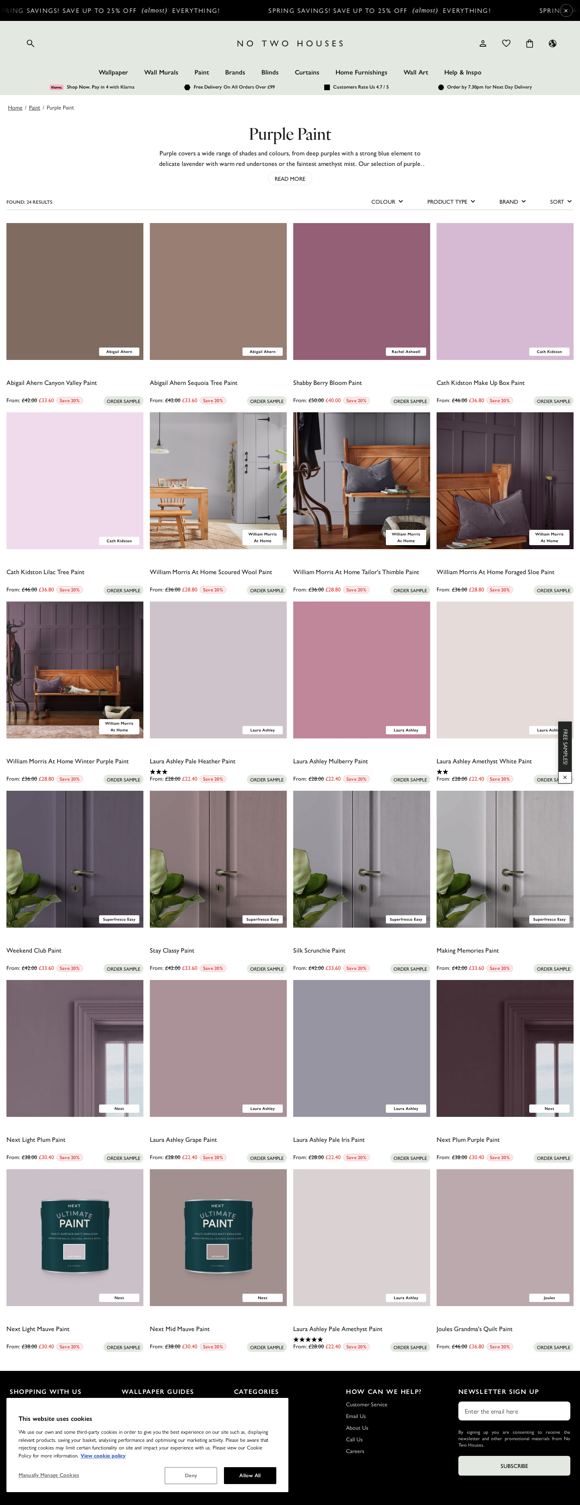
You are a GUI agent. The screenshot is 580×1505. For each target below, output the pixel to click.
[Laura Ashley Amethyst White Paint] (505, 670)
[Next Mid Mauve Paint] (218, 1237)
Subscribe (514, 1466)
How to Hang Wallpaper (150, 1427)
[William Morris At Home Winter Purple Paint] (74, 670)
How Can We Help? (384, 1391)
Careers (355, 1451)
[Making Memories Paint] (505, 859)
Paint (202, 72)
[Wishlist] (506, 43)
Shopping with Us (46, 1391)
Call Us (354, 1439)
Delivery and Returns (34, 1404)
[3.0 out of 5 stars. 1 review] (218, 772)
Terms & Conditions (33, 1439)
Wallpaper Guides (158, 1391)
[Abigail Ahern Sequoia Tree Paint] (218, 291)
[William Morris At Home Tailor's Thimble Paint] (361, 480)
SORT (562, 201)
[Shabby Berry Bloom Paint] (361, 291)
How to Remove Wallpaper (153, 1439)
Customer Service (366, 1404)
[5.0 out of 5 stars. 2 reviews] (361, 1339)
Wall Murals (161, 72)
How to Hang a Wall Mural (153, 1451)
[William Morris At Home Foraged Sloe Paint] (505, 480)
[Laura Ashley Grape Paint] (218, 1048)
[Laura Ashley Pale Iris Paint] (361, 1048)
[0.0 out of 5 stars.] (74, 393)
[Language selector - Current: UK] (552, 43)
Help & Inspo (462, 72)
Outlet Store (25, 1451)
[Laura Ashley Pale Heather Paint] (218, 670)
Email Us (356, 1416)
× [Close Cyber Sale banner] (566, 10)
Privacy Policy (25, 1427)
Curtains (307, 72)
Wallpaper (113, 72)
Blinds (270, 72)
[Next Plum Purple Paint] (505, 1048)
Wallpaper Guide (141, 1416)
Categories (256, 1391)
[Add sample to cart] (123, 401)
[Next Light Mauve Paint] (74, 1237)
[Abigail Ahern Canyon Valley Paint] (74, 291)
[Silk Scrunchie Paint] (361, 859)
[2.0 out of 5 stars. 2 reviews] (505, 772)
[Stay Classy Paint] (218, 859)
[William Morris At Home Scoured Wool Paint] (218, 480)
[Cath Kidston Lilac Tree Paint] (74, 480)
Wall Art (416, 72)
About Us (357, 1427)
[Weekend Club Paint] (74, 859)
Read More (290, 178)
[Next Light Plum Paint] (74, 1048)
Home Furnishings (361, 72)
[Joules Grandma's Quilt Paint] (505, 1237)
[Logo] (290, 43)
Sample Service (27, 1416)
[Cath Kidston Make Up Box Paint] (505, 291)
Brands (235, 72)
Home (15, 107)
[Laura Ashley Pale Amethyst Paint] (361, 1237)
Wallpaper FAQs (141, 1404)
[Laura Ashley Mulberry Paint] (361, 670)
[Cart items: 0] (529, 43)
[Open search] (31, 43)
